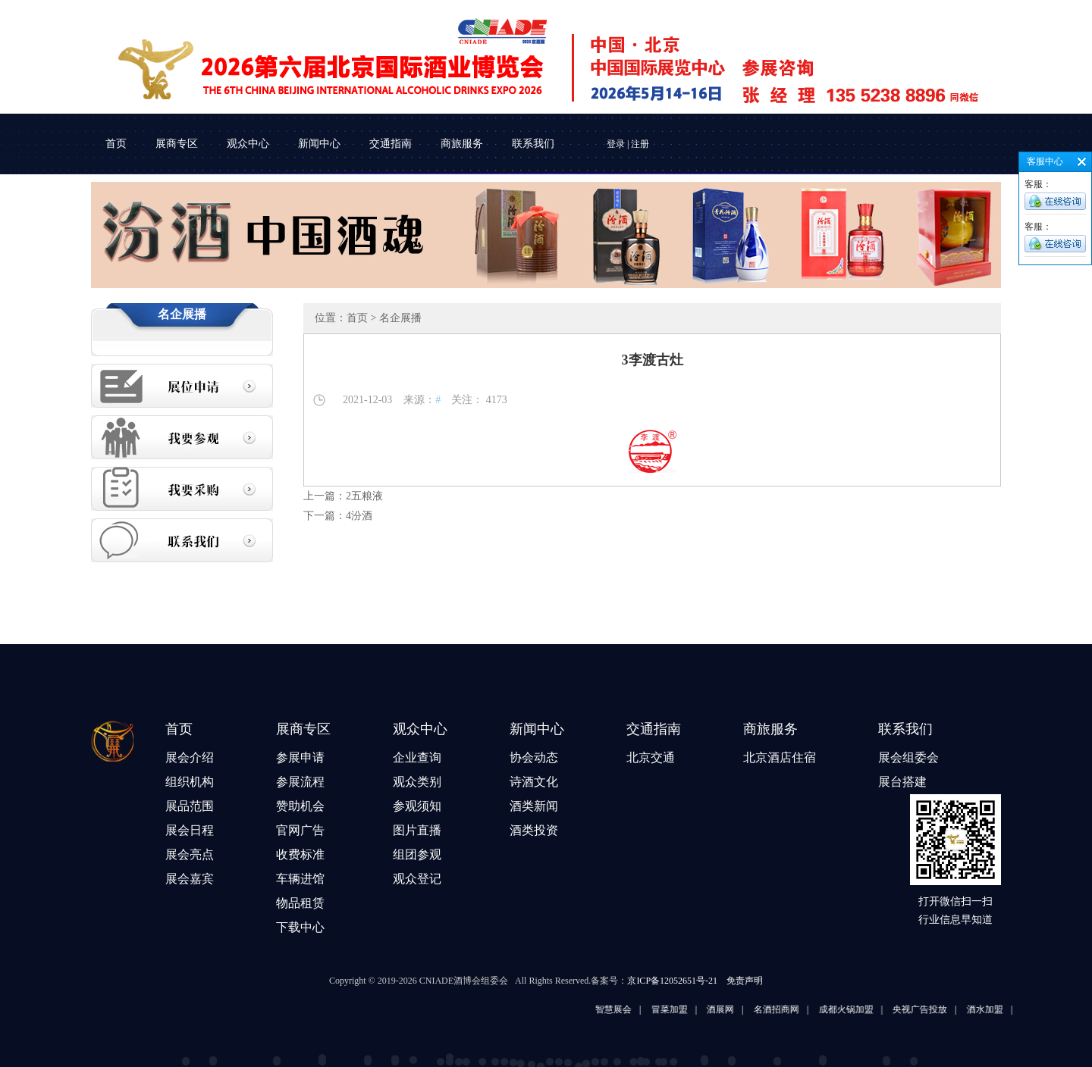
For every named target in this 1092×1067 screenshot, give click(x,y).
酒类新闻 (534, 805)
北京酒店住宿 (779, 757)
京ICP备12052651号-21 (672, 980)
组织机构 (189, 781)
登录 (616, 144)
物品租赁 (300, 902)
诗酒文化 (534, 781)
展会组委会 (908, 757)
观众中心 (248, 143)
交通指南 (390, 143)
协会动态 (534, 757)
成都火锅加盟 (859, 1009)
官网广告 (300, 830)
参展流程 (300, 781)
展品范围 (189, 805)
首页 (116, 143)
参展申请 (300, 757)
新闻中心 (319, 143)
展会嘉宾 (189, 878)
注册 (640, 144)
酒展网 (733, 1009)
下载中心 (300, 927)
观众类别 (417, 781)
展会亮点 (189, 854)
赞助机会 (300, 805)
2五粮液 (364, 496)
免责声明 (744, 980)
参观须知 (417, 805)
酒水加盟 (998, 1009)
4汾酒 (359, 515)
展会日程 (189, 830)
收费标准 (300, 854)
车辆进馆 (300, 878)
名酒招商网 (789, 1009)
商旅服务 (462, 143)
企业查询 (417, 757)
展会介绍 (189, 757)
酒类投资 (534, 830)
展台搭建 (902, 781)
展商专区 (176, 143)
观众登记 (417, 878)
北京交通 (650, 757)
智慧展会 (626, 1009)
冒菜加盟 (682, 1009)
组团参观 (417, 854)
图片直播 (417, 830)
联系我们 (533, 143)
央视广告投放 (932, 1009)
